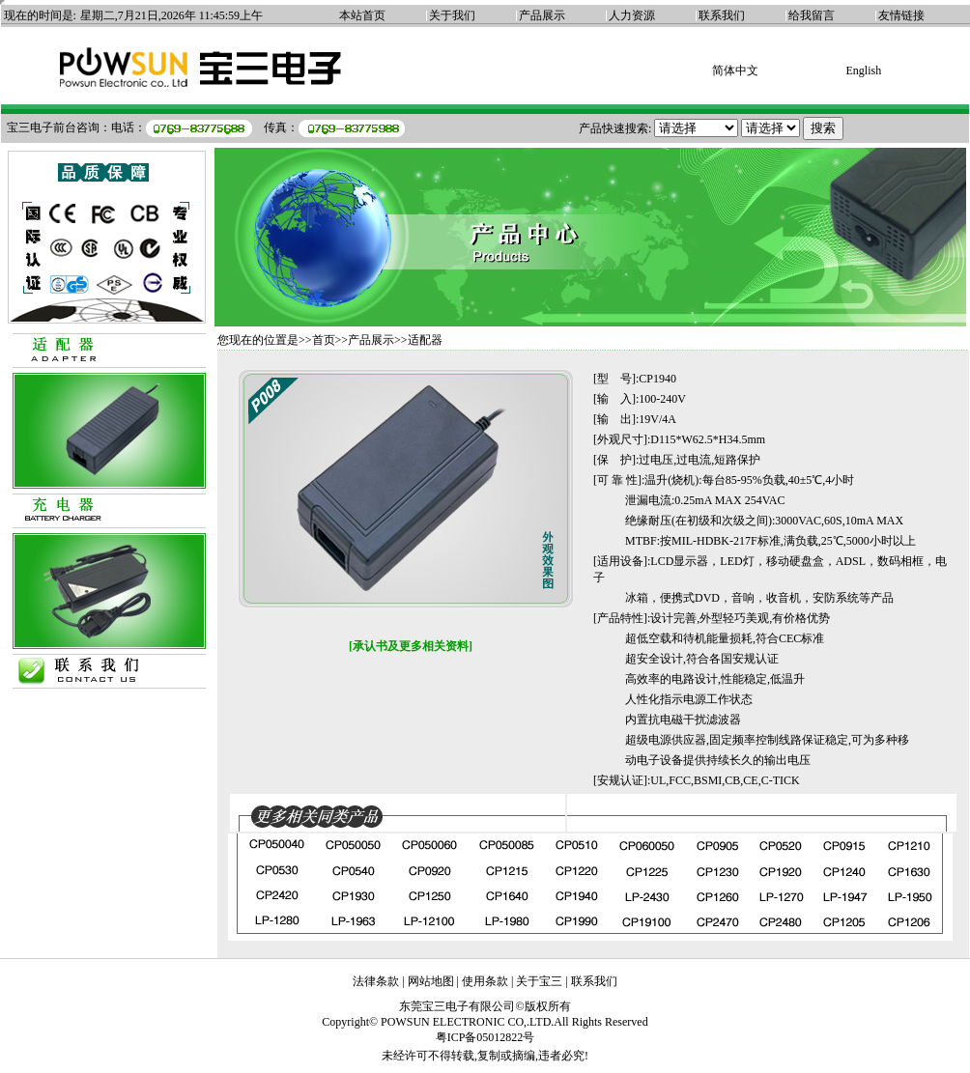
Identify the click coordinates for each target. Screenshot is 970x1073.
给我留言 (811, 15)
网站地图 (431, 981)
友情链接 (901, 15)
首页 (323, 340)
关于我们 (452, 15)
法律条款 (376, 981)
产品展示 (542, 15)
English (863, 70)
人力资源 (632, 15)
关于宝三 (539, 981)
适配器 (425, 340)
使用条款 (485, 981)
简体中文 (735, 70)
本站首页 (362, 15)
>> (342, 340)
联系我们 (722, 15)
